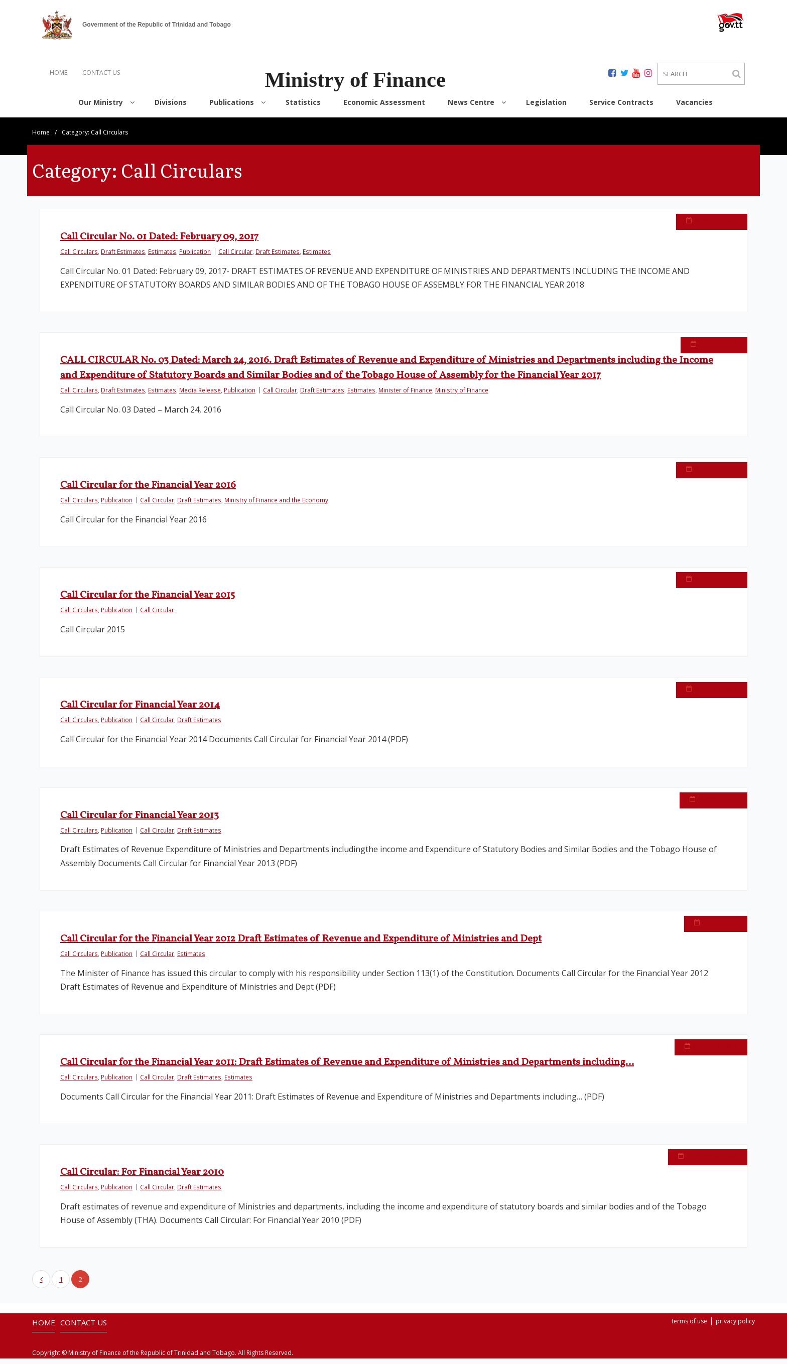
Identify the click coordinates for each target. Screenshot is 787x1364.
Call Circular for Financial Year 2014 (140, 711)
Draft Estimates (123, 257)
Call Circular (235, 257)
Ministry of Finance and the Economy (276, 505)
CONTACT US (101, 72)
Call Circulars (79, 257)
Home (41, 137)
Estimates (162, 257)
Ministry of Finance (461, 395)
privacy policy (735, 1326)
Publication (195, 257)
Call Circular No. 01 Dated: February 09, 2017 (159, 242)
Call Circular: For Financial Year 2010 (142, 1178)
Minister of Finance (405, 395)
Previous (41, 1285)
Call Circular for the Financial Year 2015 (147, 601)
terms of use (689, 1326)
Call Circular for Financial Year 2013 (139, 821)
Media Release (200, 395)
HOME (58, 72)
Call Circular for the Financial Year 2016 (148, 491)
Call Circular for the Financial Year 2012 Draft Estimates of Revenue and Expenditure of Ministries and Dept (301, 944)
